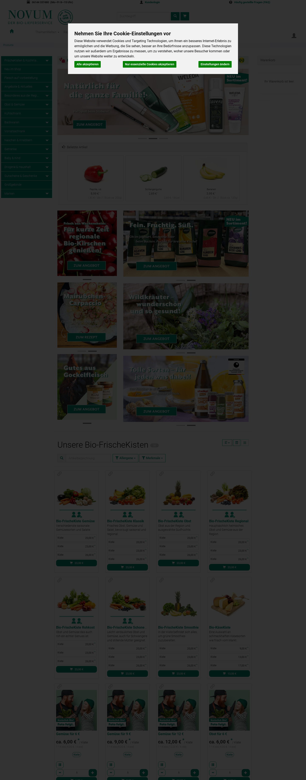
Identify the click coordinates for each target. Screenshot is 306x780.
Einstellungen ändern (215, 64)
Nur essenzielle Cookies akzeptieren (149, 64)
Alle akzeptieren (87, 64)
